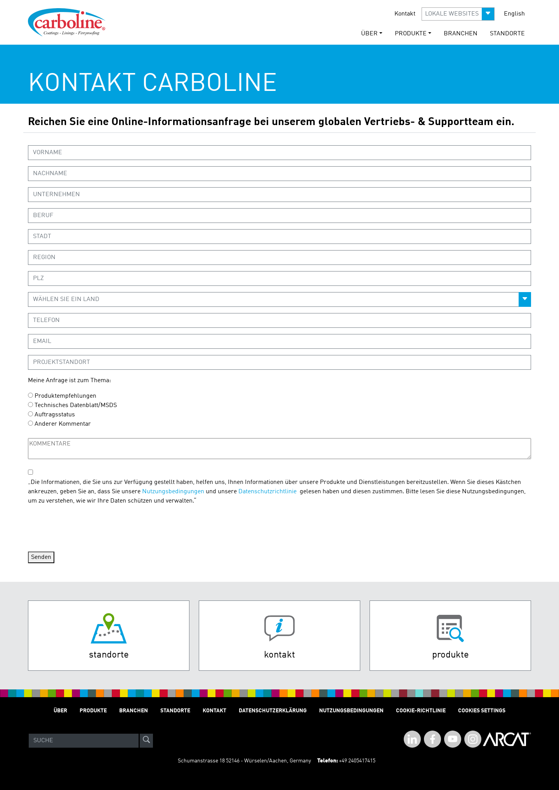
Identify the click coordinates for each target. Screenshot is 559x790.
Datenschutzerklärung (273, 710)
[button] (458, 14)
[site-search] (146, 740)
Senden (41, 557)
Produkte (93, 710)
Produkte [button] (411, 34)
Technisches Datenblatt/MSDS (76, 405)
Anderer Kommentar (63, 424)
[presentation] (87, 527)
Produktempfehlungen (65, 396)
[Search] (83, 740)
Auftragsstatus (55, 415)
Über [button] (369, 34)
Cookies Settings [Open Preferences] (481, 710)
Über (60, 710)
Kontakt (404, 14)
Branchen (460, 34)
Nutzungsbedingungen (173, 492)
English (514, 14)
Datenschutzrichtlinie (267, 492)
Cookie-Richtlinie (421, 710)
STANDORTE (507, 34)
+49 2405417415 (357, 761)
